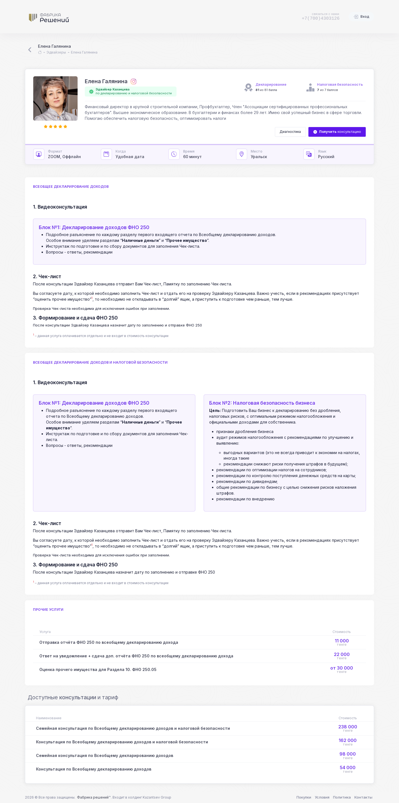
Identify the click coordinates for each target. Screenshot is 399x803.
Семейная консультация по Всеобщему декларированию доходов (104, 755)
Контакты (363, 797)
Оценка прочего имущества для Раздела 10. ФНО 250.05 (98, 669)
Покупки (303, 797)
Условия (322, 797)
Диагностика (290, 132)
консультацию (337, 132)
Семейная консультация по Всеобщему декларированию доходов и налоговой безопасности (133, 728)
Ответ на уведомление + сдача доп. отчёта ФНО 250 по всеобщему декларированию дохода (136, 655)
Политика (342, 797)
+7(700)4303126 (321, 18)
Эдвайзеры (56, 52)
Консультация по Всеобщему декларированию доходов (93, 769)
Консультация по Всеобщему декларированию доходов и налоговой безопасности (122, 741)
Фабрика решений (93, 797)
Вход (361, 16)
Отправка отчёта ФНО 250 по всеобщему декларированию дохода (108, 642)
